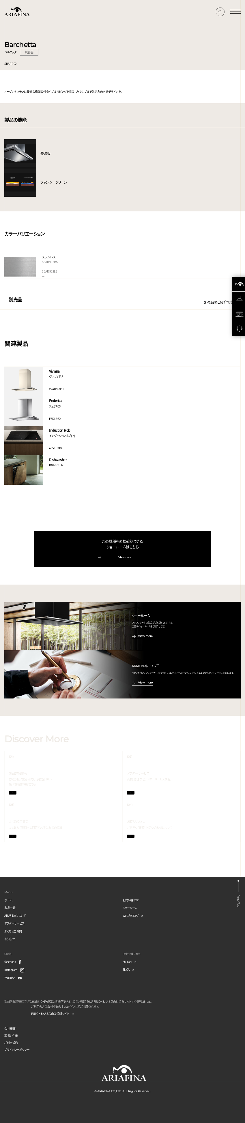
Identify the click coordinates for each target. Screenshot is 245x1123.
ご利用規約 (11, 1043)
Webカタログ (131, 915)
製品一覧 (9, 908)
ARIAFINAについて (15, 915)
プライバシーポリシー (16, 1049)
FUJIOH (127, 961)
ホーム (8, 900)
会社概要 (9, 1028)
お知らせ (9, 939)
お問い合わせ (131, 900)
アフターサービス (14, 923)
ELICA (126, 969)
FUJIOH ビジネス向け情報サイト (50, 1013)
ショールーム (130, 908)
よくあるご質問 (13, 931)
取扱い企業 (11, 1035)
